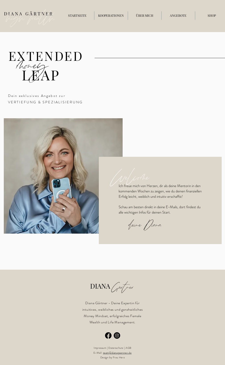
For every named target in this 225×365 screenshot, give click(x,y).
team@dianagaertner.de (117, 353)
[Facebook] (108, 335)
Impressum (100, 348)
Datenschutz (115, 348)
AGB (128, 348)
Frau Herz (119, 357)
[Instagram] (117, 335)
